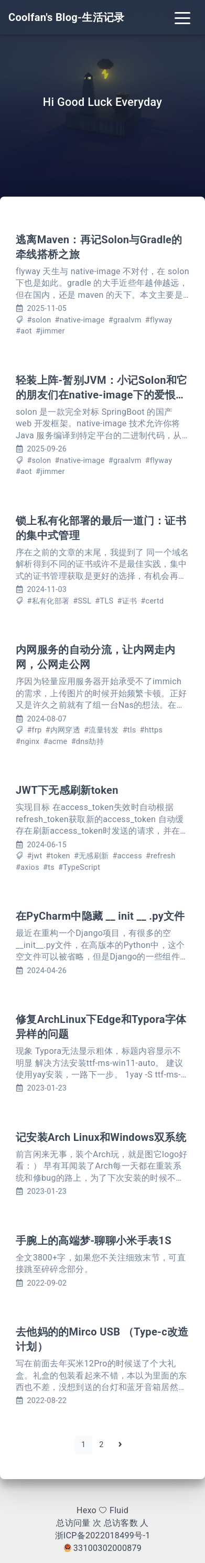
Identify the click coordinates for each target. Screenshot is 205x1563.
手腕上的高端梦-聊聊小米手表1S (93, 1240)
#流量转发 (101, 730)
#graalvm (125, 320)
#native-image (80, 320)
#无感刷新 (91, 855)
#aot (24, 331)
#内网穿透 (63, 730)
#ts (49, 867)
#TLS (104, 601)
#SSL (82, 601)
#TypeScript (79, 867)
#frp (34, 730)
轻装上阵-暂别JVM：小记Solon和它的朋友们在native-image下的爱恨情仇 (101, 395)
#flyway (158, 320)
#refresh (161, 855)
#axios (27, 867)
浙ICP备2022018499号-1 (102, 1535)
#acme (55, 741)
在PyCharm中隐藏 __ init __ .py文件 (100, 916)
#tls (129, 730)
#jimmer (50, 331)
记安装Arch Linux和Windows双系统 (101, 1137)
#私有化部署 (48, 601)
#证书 (127, 601)
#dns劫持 (87, 741)
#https (151, 730)
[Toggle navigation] (182, 17)
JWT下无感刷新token (67, 790)
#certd (152, 601)
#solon (39, 320)
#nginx (27, 741)
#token (58, 855)
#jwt (34, 855)
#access (127, 855)
